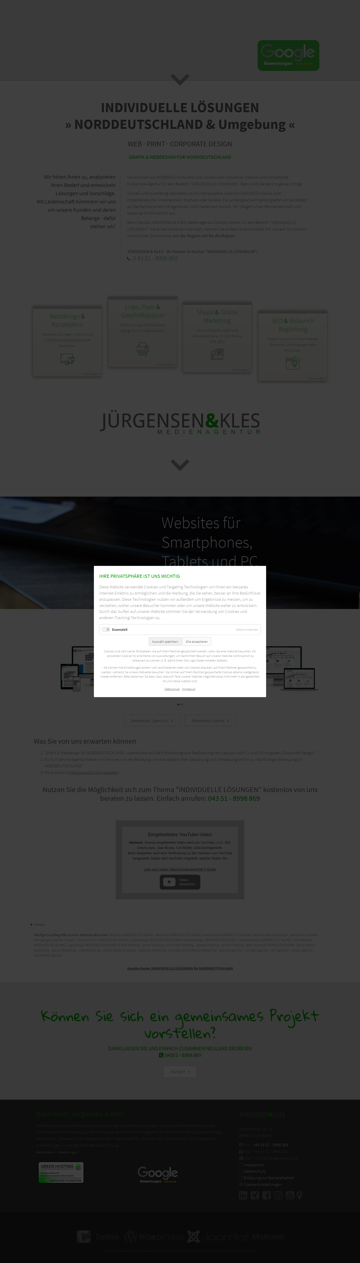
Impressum (189, 689)
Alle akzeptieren (197, 641)
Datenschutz (172, 689)
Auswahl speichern (165, 641)
